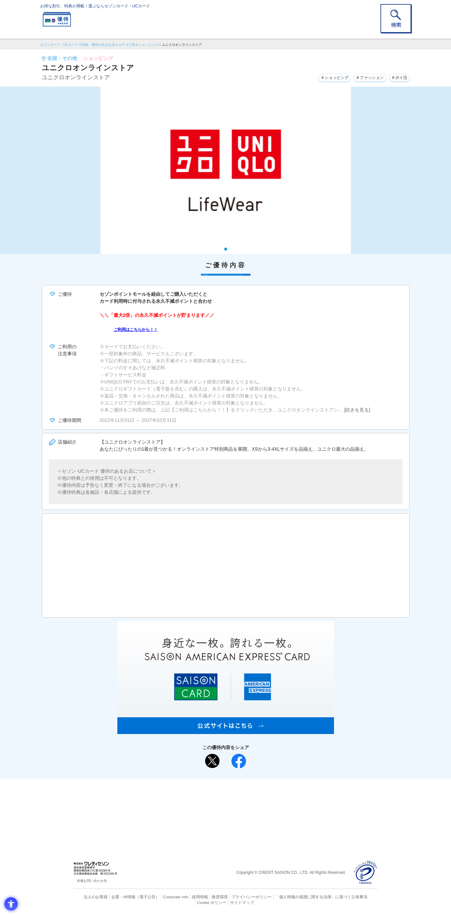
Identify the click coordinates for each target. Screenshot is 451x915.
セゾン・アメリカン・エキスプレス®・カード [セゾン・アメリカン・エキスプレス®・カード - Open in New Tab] (221, 816)
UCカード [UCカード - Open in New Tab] (249, 805)
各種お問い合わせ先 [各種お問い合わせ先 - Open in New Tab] (92, 881)
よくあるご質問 (251, 794)
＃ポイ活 (397, 76)
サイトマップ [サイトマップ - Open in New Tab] (226, 902)
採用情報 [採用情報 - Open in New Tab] (187, 897)
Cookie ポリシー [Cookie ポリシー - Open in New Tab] (358, 897)
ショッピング (148, 45)
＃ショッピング (321, 76)
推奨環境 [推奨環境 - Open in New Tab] (205, 897)
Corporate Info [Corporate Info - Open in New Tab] (164, 897)
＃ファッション (362, 76)
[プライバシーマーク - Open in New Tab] (365, 872)
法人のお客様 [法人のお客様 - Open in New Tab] (90, 897)
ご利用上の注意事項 (198, 794)
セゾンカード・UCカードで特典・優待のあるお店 (77, 45)
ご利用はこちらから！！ (139, 329)
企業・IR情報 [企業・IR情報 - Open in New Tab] (116, 897)
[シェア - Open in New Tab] (238, 761)
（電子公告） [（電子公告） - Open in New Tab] (138, 897)
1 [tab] (225, 249)
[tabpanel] (225, 170)
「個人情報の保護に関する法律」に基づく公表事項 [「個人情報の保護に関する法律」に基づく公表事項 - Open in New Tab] (299, 897)
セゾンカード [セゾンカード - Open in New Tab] (199, 805)
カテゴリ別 (126, 45)
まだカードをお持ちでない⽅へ (222, 785)
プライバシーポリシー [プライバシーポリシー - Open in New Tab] (234, 897)
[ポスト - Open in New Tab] (212, 761)
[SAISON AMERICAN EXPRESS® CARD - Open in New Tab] (225, 730)
